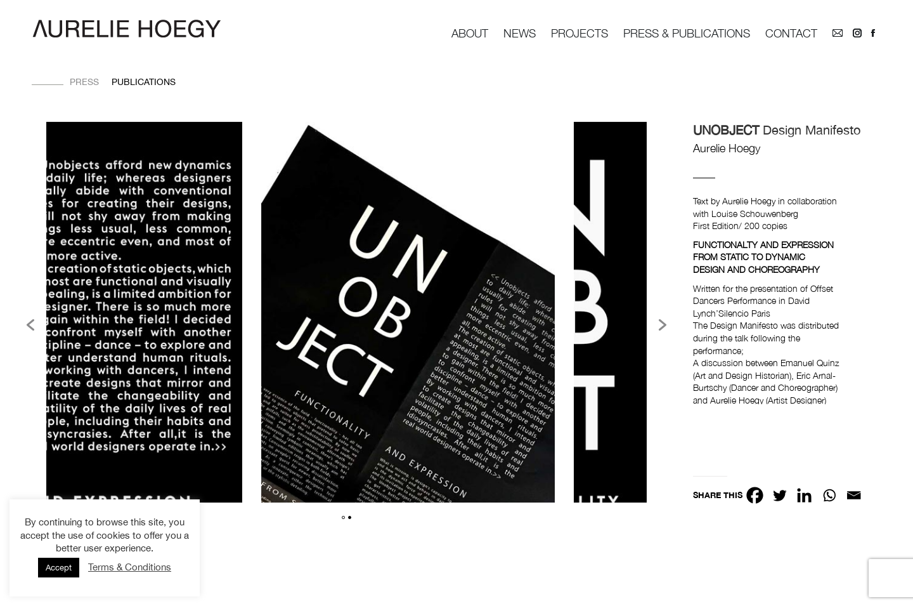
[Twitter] (779, 495)
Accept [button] (59, 567)
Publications (144, 82)
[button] (30, 325)
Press (84, 82)
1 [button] (343, 517)
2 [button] (349, 517)
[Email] (854, 495)
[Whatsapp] (829, 495)
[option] (408, 314)
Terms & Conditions (129, 567)
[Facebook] (755, 495)
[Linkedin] (804, 495)
